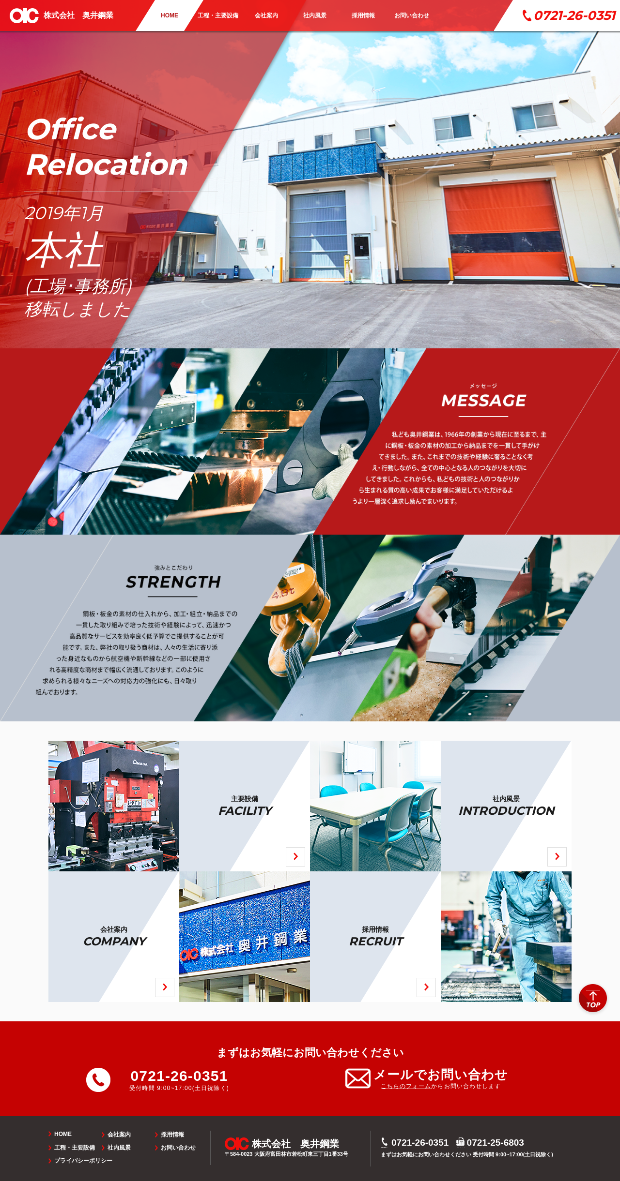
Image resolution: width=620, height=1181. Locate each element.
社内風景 (119, 1147)
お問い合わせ (178, 1147)
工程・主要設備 (74, 1147)
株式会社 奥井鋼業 (78, 15)
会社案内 (119, 1134)
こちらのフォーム (406, 1086)
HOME (63, 1134)
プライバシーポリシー (83, 1160)
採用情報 (172, 1134)
